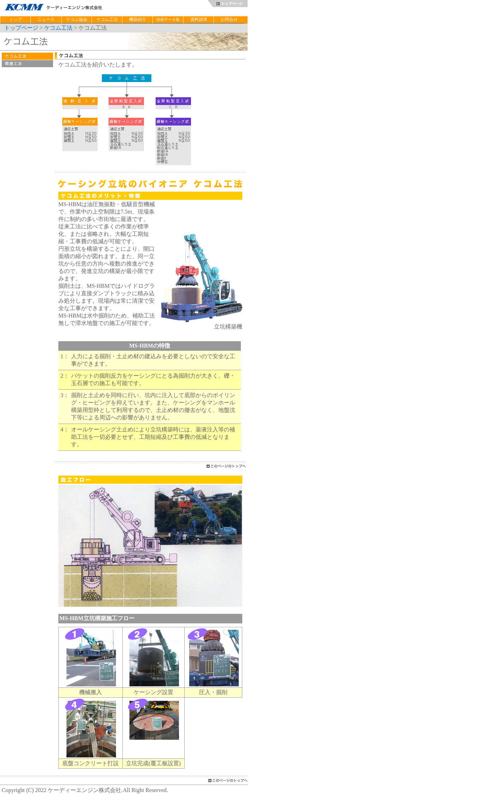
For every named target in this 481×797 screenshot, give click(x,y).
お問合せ (229, 19)
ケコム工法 (107, 19)
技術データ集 (168, 19)
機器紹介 (137, 19)
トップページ (21, 28)
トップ (15, 19)
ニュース (45, 19)
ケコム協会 (76, 19)
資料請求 (198, 19)
